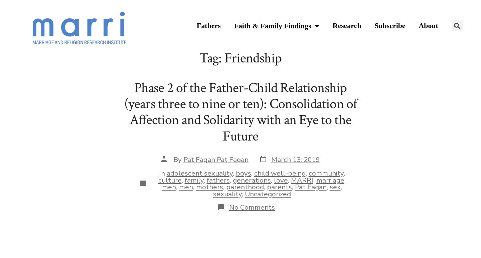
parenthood (245, 187)
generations (252, 180)
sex (335, 187)
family (194, 180)
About (428, 26)
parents (279, 187)
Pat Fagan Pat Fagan (216, 159)
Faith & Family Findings (276, 26)
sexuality (227, 194)
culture (170, 180)
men (169, 187)
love (281, 180)
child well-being (280, 173)
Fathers (209, 26)
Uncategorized (268, 194)
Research (347, 26)
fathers (218, 180)
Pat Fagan (311, 187)
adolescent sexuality (200, 173)
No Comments (252, 207)
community (326, 173)
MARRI (302, 180)
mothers (209, 187)
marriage (330, 180)
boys (243, 173)
